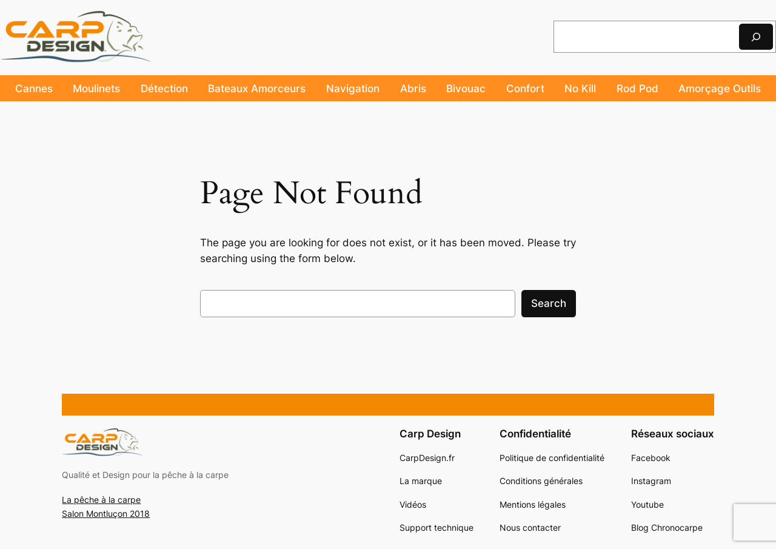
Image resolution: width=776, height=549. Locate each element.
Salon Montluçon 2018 (106, 513)
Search (548, 303)
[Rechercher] (756, 37)
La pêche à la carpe (101, 499)
